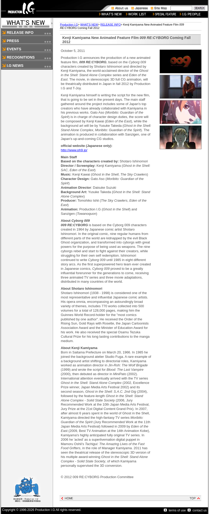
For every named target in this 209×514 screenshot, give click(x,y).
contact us (197, 510)
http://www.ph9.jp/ (74, 150)
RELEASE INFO (110, 24)
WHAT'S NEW (89, 24)
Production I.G (69, 24)
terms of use (175, 510)
